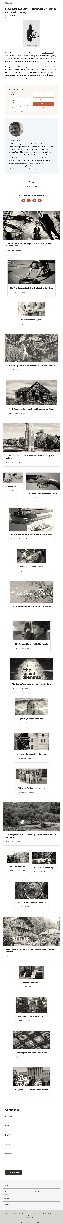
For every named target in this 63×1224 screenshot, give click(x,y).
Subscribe (44, 104)
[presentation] (58, 3)
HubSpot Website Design (28, 1223)
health (35, 187)
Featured (28, 187)
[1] (29, 55)
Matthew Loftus (11, 18)
